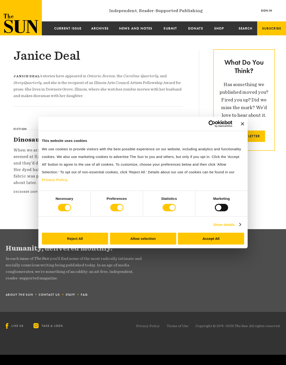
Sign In (266, 11)
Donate (195, 28)
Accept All (211, 239)
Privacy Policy (148, 326)
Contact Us (49, 294)
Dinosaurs (29, 139)
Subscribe (271, 28)
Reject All (75, 239)
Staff (70, 294)
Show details (224, 225)
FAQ (84, 294)
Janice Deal (46, 55)
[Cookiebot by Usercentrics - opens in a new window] (212, 123)
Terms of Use (177, 326)
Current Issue (68, 28)
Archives (100, 28)
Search (245, 28)
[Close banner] (242, 123)
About (19, 294)
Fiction (20, 129)
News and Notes (135, 28)
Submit (170, 28)
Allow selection (143, 239)
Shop (219, 28)
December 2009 (25, 192)
